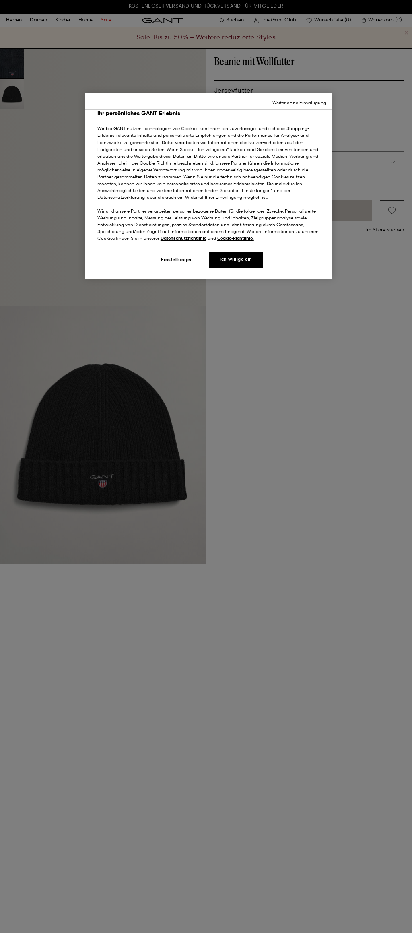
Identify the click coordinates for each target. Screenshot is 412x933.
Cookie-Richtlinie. (235, 238)
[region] (208, 186)
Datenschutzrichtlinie (183, 238)
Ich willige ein (236, 259)
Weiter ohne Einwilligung (299, 103)
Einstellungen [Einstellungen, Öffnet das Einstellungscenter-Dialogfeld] (177, 260)
